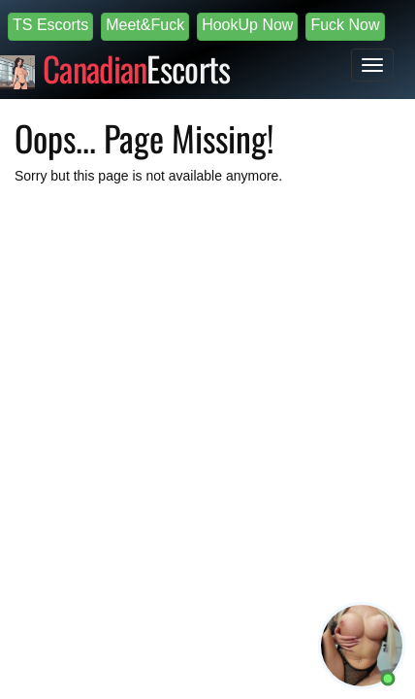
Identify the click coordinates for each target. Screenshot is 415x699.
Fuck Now (344, 25)
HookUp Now (247, 25)
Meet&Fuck (145, 25)
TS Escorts (50, 25)
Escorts (137, 66)
